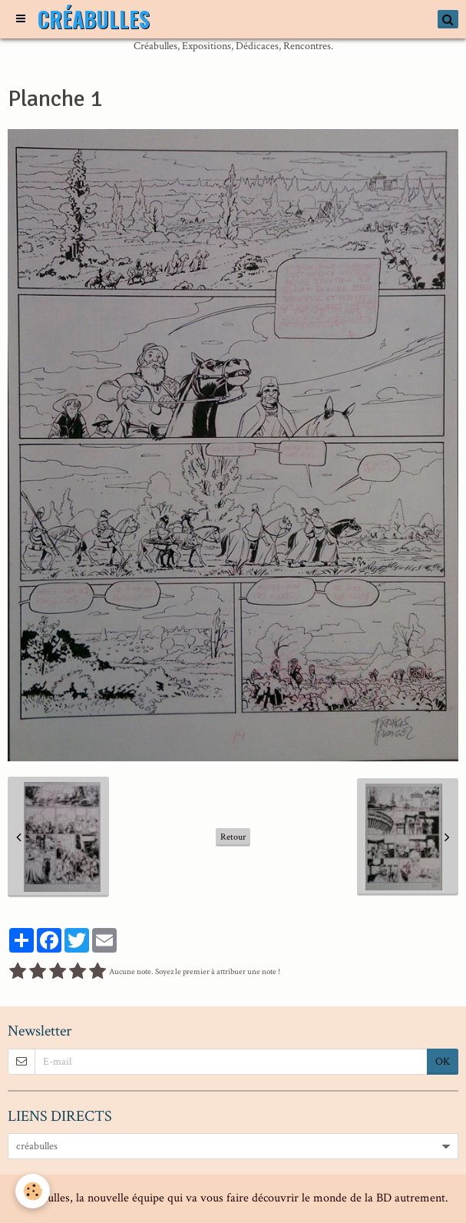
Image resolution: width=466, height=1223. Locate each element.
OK (442, 1062)
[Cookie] (32, 1191)
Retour (233, 837)
